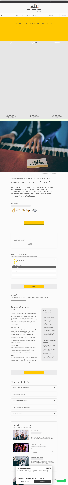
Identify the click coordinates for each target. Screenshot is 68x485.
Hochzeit (18, 15)
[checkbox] (21, 478)
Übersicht (48, 468)
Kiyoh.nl (34, 117)
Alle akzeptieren (43, 481)
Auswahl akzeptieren (25, 481)
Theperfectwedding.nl (11, 117)
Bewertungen (51, 15)
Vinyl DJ (13, 15)
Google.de (57, 117)
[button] (23, 15)
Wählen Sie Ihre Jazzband (6, 15)
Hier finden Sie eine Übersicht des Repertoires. (18, 300)
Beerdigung (34, 15)
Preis (58, 15)
